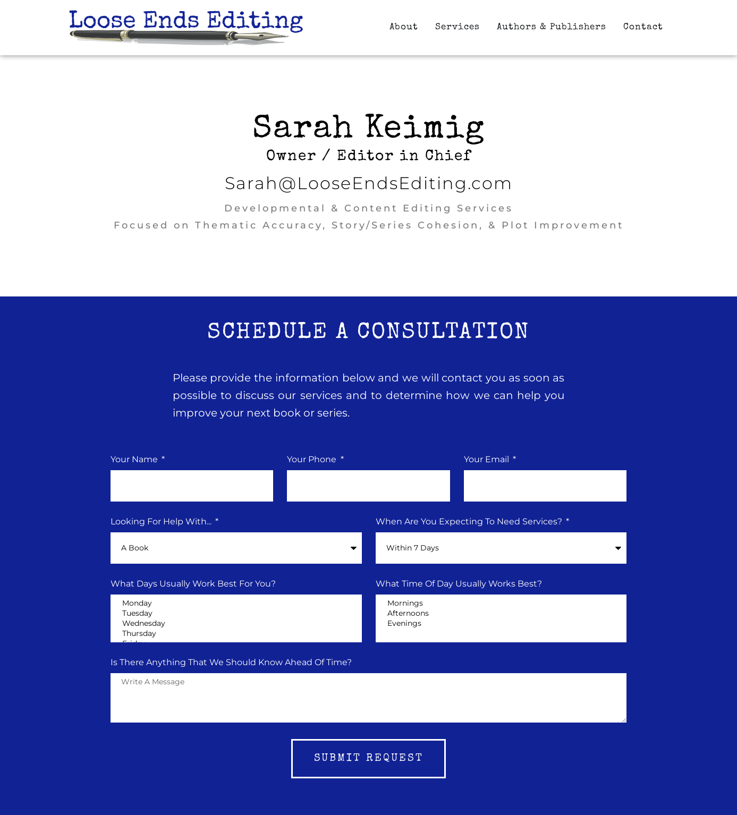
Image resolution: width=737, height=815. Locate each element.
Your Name (135, 459)
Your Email (487, 459)
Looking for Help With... (162, 522)
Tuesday (236, 613)
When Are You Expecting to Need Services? (470, 522)
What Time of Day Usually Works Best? (459, 584)
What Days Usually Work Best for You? (193, 584)
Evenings (501, 623)
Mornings (501, 603)
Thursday (236, 634)
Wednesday (236, 623)
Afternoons (501, 613)
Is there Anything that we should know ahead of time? (231, 662)
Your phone (312, 459)
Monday (236, 603)
